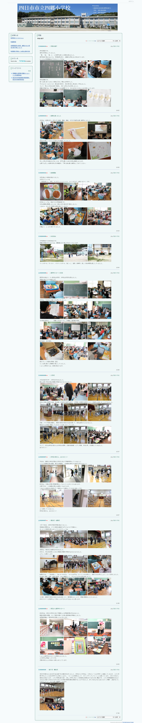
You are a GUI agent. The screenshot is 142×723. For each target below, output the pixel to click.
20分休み (53, 236)
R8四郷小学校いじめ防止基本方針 (20, 51)
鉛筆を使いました (56, 116)
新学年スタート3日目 (57, 273)
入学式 (53, 375)
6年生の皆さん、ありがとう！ (59, 457)
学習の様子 (54, 46)
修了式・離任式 (53, 669)
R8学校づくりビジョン (17, 38)
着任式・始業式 (55, 520)
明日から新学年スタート (58, 608)
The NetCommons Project (128, 722)
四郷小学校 (116, 46)
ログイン (131, 1)
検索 (29, 71)
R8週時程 (13, 42)
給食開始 (53, 173)
